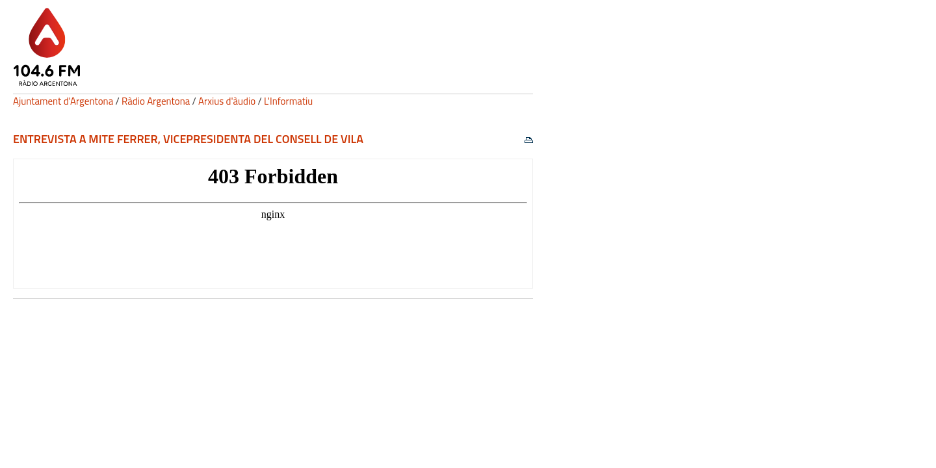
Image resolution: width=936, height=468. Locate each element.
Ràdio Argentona (156, 101)
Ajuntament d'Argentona (63, 101)
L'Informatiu (288, 101)
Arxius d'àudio (226, 101)
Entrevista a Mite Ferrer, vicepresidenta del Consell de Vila (188, 139)
